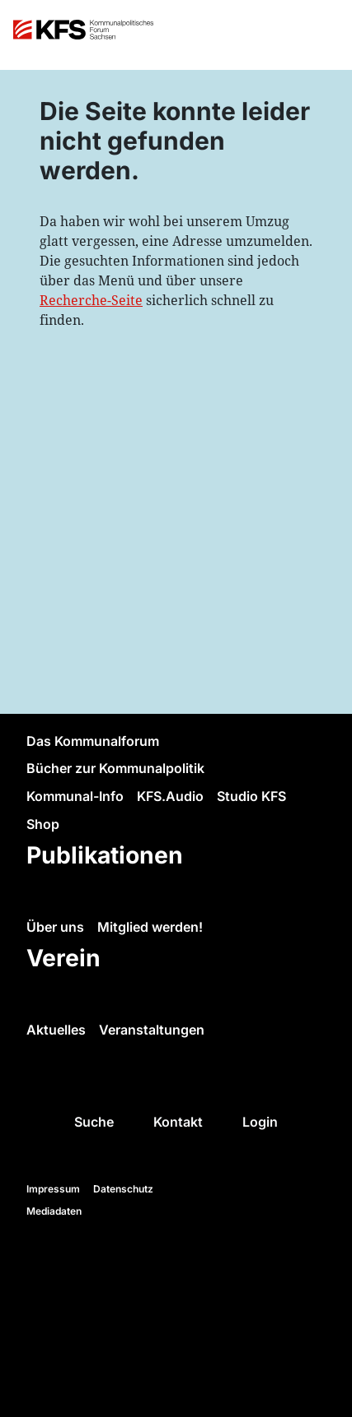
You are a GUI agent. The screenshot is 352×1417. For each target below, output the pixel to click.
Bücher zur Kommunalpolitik (115, 768)
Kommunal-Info (75, 796)
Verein (63, 957)
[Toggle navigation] (324, 35)
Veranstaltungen (151, 1029)
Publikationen (104, 854)
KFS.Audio (170, 796)
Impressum (53, 1189)
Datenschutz (123, 1189)
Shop (42, 824)
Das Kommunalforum (92, 741)
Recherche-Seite (91, 300)
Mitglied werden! (150, 927)
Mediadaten (54, 1211)
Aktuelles (56, 1029)
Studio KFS (251, 796)
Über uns (55, 927)
